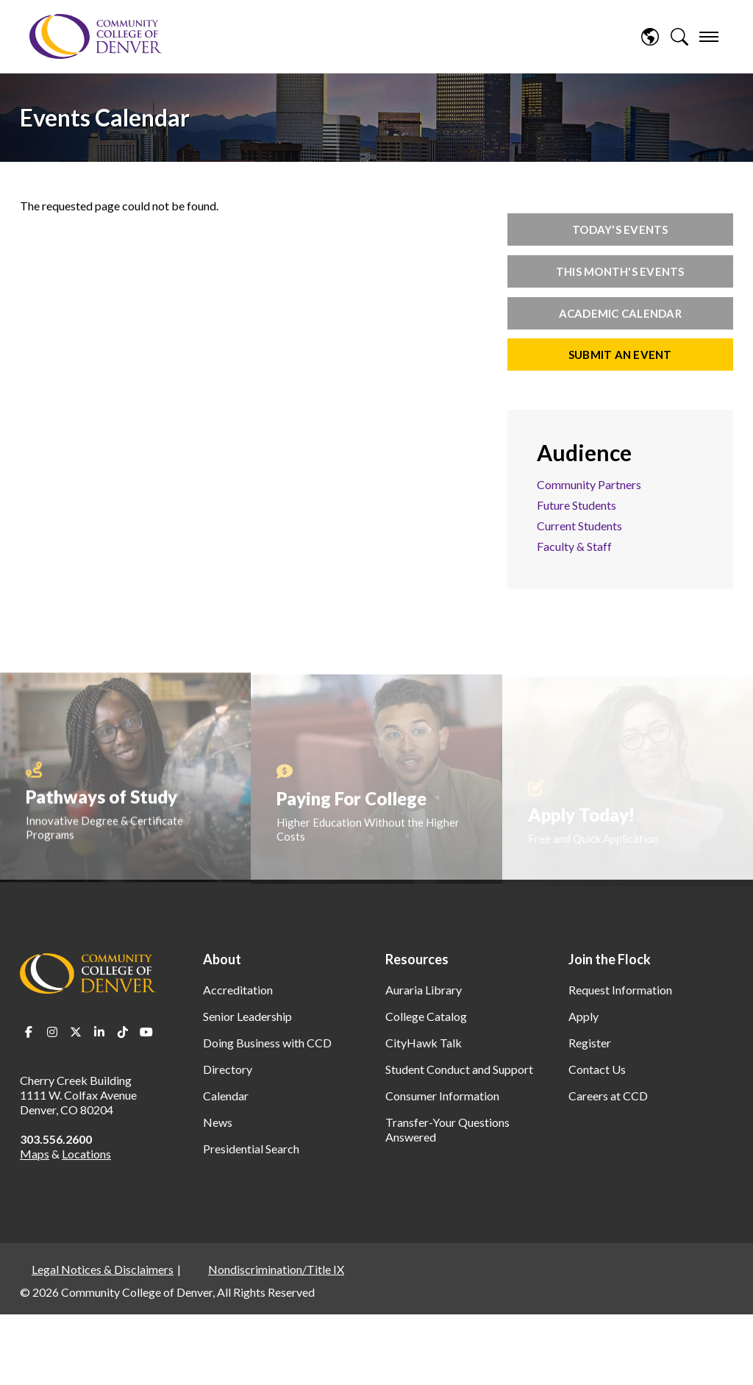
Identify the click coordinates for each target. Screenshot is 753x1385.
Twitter (76, 1032)
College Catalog (426, 1016)
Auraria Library (423, 990)
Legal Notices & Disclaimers (103, 1269)
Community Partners (589, 484)
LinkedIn (99, 1032)
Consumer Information (442, 1096)
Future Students (576, 505)
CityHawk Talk (423, 1043)
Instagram (52, 1032)
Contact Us (597, 1069)
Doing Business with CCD (267, 1043)
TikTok (123, 1032)
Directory (227, 1069)
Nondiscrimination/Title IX (276, 1269)
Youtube (146, 1032)
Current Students (579, 526)
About (222, 959)
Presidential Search (251, 1149)
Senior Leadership (247, 1016)
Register (589, 1043)
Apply (583, 1016)
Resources (417, 959)
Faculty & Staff (574, 546)
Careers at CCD (608, 1096)
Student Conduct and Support (459, 1069)
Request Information (620, 990)
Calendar (226, 1096)
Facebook (29, 1032)
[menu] (709, 36)
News (217, 1122)
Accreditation (238, 990)
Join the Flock (609, 959)
